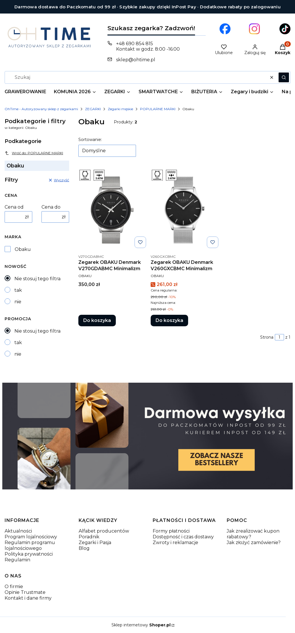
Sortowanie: (90, 139)
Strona (266, 337)
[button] (284, 77)
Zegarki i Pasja (95, 542)
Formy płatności (171, 531)
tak (18, 290)
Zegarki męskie (120, 109)
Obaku (23, 249)
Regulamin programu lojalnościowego (30, 545)
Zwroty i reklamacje (175, 542)
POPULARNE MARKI (157, 109)
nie (17, 301)
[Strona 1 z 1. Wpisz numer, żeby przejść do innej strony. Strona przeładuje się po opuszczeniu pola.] (279, 337)
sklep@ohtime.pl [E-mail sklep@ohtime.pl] (135, 59)
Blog (84, 548)
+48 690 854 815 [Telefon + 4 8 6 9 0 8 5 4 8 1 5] (134, 43)
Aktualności (18, 531)
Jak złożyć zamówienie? (254, 542)
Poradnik (89, 536)
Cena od (14, 207)
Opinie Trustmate (25, 592)
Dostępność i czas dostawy (183, 536)
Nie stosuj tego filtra (37, 278)
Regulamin (17, 560)
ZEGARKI (93, 109)
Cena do (50, 207)
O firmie (14, 586)
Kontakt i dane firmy (28, 598)
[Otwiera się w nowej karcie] (225, 29)
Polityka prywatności (29, 554)
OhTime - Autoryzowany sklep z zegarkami (41, 109)
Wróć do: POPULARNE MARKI (34, 153)
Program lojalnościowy (31, 536)
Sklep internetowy (141, 625)
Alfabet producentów (104, 531)
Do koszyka (97, 320)
